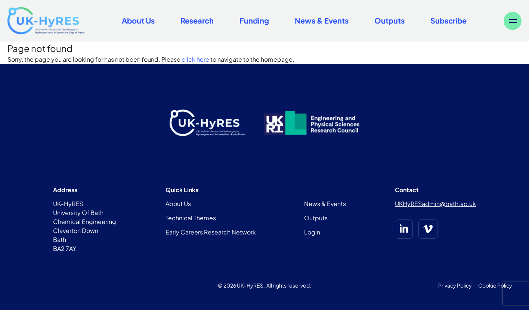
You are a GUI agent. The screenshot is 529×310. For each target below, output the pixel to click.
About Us (138, 20)
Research (197, 20)
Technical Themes (190, 218)
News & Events (322, 20)
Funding (254, 20)
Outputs (389, 20)
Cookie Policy (495, 285)
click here (195, 59)
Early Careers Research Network (210, 232)
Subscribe (448, 20)
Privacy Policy (455, 285)
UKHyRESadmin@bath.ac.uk (435, 204)
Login (312, 232)
